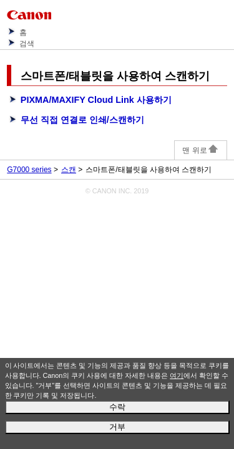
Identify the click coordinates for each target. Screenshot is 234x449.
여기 (176, 375)
